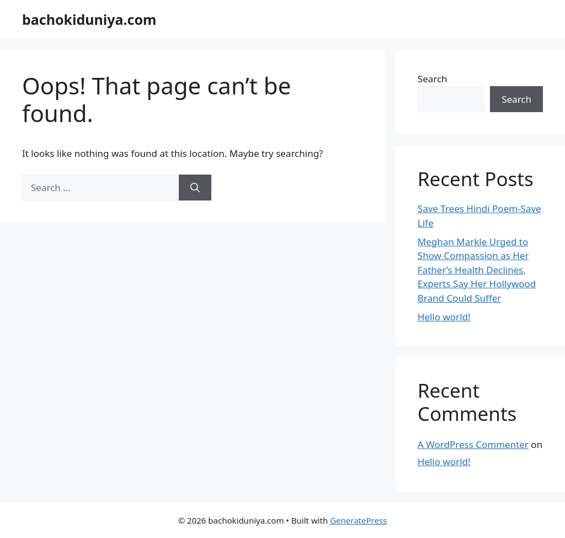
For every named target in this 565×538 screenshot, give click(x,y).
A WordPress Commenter (473, 444)
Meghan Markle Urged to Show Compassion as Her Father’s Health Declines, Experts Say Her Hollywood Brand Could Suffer (477, 269)
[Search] (195, 188)
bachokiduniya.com (89, 19)
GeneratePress (358, 520)
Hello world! (444, 316)
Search (432, 78)
